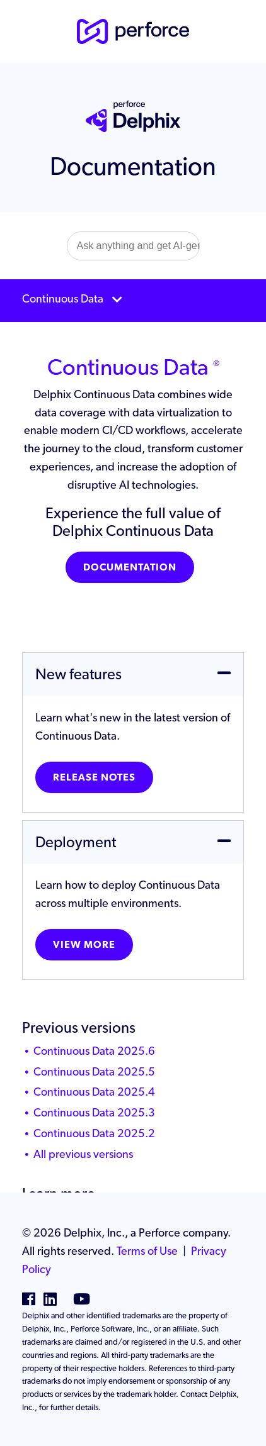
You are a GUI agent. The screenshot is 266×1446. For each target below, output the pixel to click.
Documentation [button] (129, 567)
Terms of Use (147, 1250)
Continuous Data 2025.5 (94, 1071)
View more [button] (84, 944)
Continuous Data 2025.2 (94, 1133)
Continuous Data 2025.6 (94, 1050)
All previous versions (83, 1153)
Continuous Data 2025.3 (94, 1112)
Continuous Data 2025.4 (94, 1091)
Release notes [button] (94, 777)
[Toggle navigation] (133, 300)
